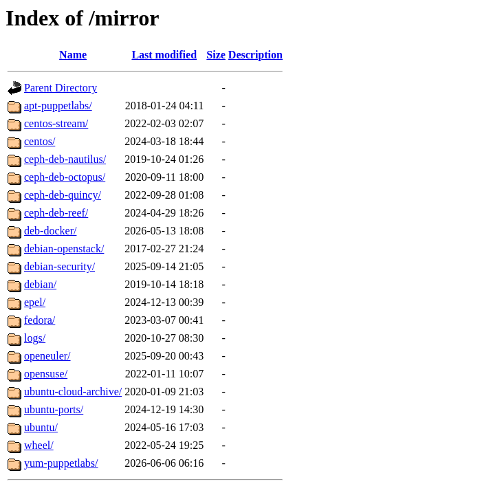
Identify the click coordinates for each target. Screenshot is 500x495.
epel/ (34, 302)
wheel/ (39, 445)
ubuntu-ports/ (53, 409)
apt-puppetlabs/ (58, 105)
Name (73, 54)
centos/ (39, 141)
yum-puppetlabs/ (61, 463)
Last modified (164, 54)
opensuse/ (45, 374)
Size (216, 54)
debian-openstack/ (64, 248)
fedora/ (39, 320)
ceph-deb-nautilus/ (65, 159)
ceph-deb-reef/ (56, 213)
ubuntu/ (41, 427)
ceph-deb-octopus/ (64, 177)
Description (255, 54)
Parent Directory (60, 88)
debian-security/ (59, 266)
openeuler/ (47, 356)
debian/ (40, 284)
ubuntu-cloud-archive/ (73, 391)
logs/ (34, 338)
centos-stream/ (56, 123)
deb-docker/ (50, 230)
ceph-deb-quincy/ (62, 195)
